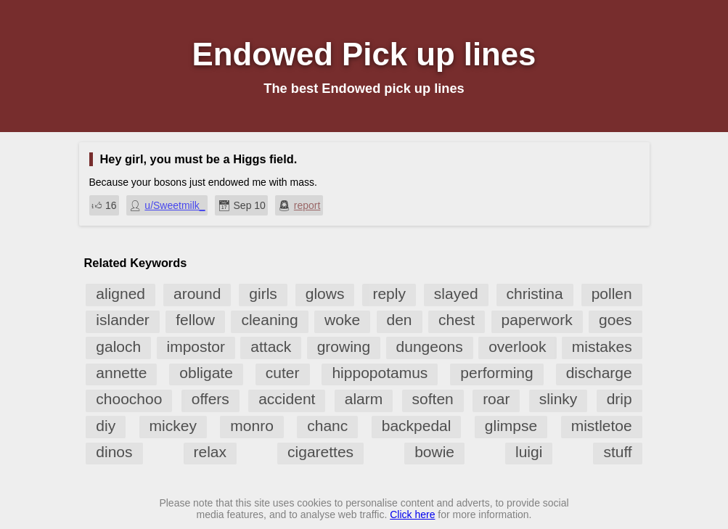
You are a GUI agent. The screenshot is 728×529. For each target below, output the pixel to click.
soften (433, 398)
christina (535, 293)
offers (210, 398)
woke (342, 319)
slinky (558, 398)
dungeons (429, 346)
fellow (195, 319)
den (399, 319)
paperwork (537, 319)
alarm (364, 398)
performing (496, 372)
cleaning (269, 319)
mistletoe (601, 425)
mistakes (602, 346)
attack (270, 346)
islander (123, 319)
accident (286, 398)
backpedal (416, 425)
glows (325, 293)
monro (252, 425)
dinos (114, 451)
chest (456, 319)
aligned (120, 293)
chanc (327, 425)
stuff (617, 451)
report (307, 205)
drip (619, 398)
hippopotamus (380, 372)
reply (389, 293)
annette (121, 372)
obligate (206, 372)
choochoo (129, 398)
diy (105, 425)
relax (210, 451)
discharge (599, 372)
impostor (196, 346)
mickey (173, 425)
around (197, 293)
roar (496, 398)
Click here (412, 514)
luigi (528, 451)
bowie (434, 451)
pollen (612, 293)
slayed (456, 293)
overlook (517, 346)
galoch (118, 346)
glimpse (511, 425)
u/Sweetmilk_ (174, 205)
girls (263, 293)
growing (344, 346)
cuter (283, 372)
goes (615, 319)
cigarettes (320, 451)
